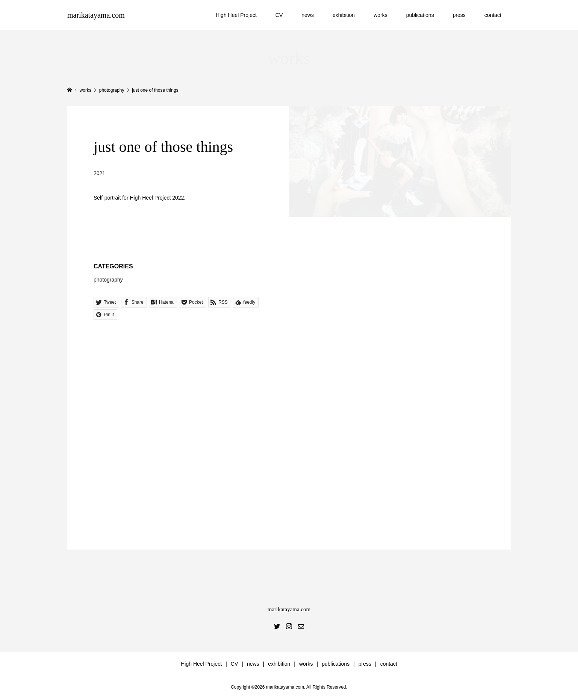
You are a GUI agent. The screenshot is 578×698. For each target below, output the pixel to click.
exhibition (344, 15)
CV (279, 15)
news (307, 15)
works (380, 15)
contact (492, 15)
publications (420, 15)
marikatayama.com (96, 15)
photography (108, 280)
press (459, 15)
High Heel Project (236, 15)
